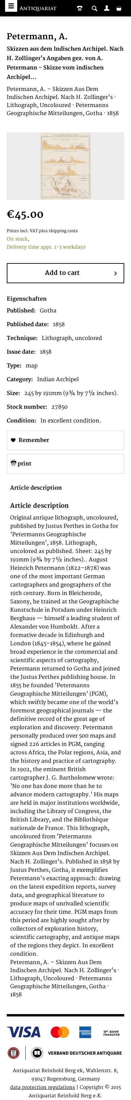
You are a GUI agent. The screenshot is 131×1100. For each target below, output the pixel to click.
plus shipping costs (58, 231)
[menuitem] (106, 8)
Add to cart (81, 273)
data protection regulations (42, 1087)
